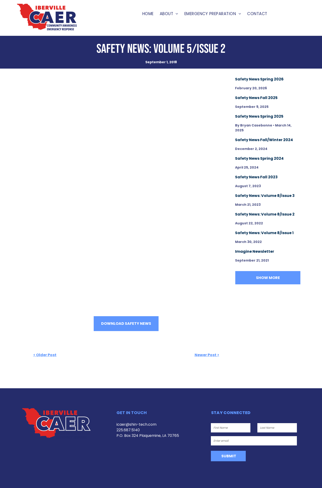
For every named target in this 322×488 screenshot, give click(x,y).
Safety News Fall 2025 (256, 97)
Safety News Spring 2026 (259, 79)
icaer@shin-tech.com (136, 424)
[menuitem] (148, 14)
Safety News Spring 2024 (259, 158)
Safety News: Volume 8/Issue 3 (265, 195)
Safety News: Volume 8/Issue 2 (265, 214)
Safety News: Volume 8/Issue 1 (264, 233)
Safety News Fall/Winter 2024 (264, 140)
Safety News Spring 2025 (259, 116)
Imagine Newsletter (254, 251)
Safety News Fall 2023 (256, 177)
